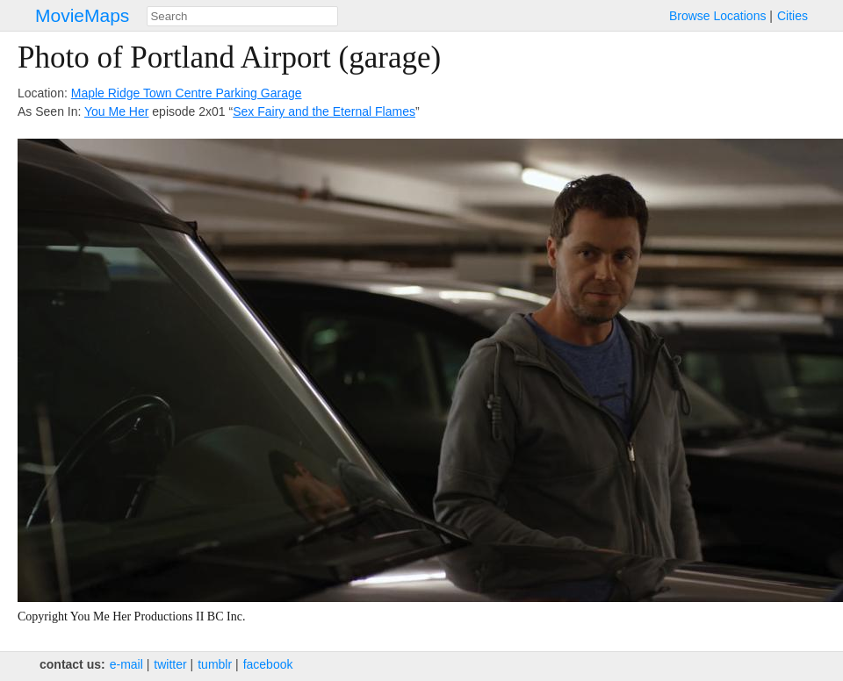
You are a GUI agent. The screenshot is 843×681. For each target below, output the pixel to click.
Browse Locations (718, 16)
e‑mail (126, 664)
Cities (792, 16)
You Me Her (116, 111)
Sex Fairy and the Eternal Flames (324, 111)
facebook (268, 664)
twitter (170, 664)
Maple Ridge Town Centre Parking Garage (186, 93)
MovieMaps (82, 15)
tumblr (215, 664)
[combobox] (242, 16)
